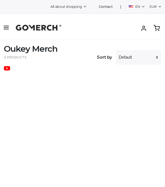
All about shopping (66, 6)
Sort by (104, 57)
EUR (153, 6)
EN (135, 6)
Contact (106, 7)
